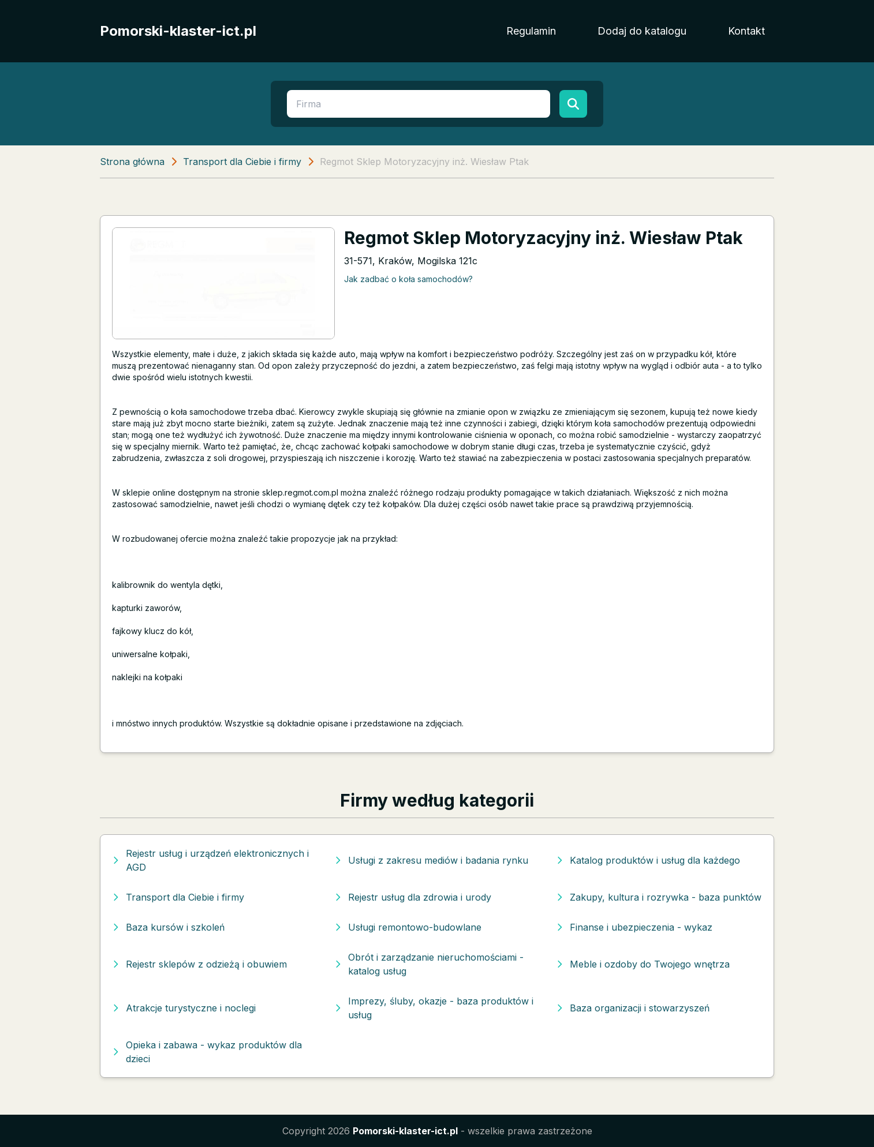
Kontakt (746, 31)
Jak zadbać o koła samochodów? (408, 279)
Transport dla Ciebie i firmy (242, 161)
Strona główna (132, 161)
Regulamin (531, 31)
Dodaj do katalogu (641, 31)
